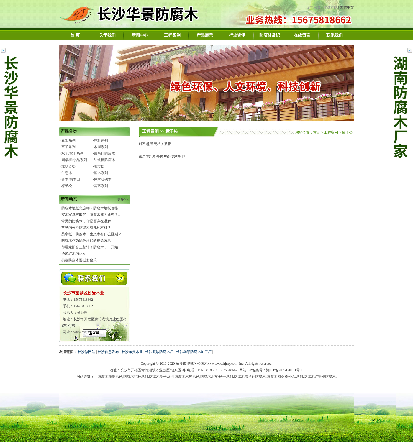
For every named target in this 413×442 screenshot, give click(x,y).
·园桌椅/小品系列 (73, 160)
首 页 (75, 35)
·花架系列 (68, 140)
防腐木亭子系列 (161, 376)
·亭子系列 (68, 147)
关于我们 (107, 35)
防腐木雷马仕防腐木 (250, 376)
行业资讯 (237, 35)
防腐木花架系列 (110, 376)
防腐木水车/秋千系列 (216, 376)
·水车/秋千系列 (71, 153)
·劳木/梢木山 (70, 179)
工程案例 (172, 35)
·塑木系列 (100, 173)
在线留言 (302, 35)
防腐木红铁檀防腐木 (320, 376)
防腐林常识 (269, 35)
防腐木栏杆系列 (135, 376)
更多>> (122, 199)
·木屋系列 (100, 147)
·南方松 (98, 166)
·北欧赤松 (68, 166)
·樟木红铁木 (102, 179)
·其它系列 (100, 186)
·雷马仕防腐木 (104, 153)
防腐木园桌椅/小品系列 (285, 376)
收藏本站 (330, 7)
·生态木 (66, 173)
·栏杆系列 (100, 140)
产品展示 (204, 35)
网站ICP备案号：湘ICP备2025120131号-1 (271, 370)
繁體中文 (347, 7)
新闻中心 (140, 35)
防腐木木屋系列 (187, 376)
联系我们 (334, 35)
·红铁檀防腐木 (104, 160)
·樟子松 (66, 186)
